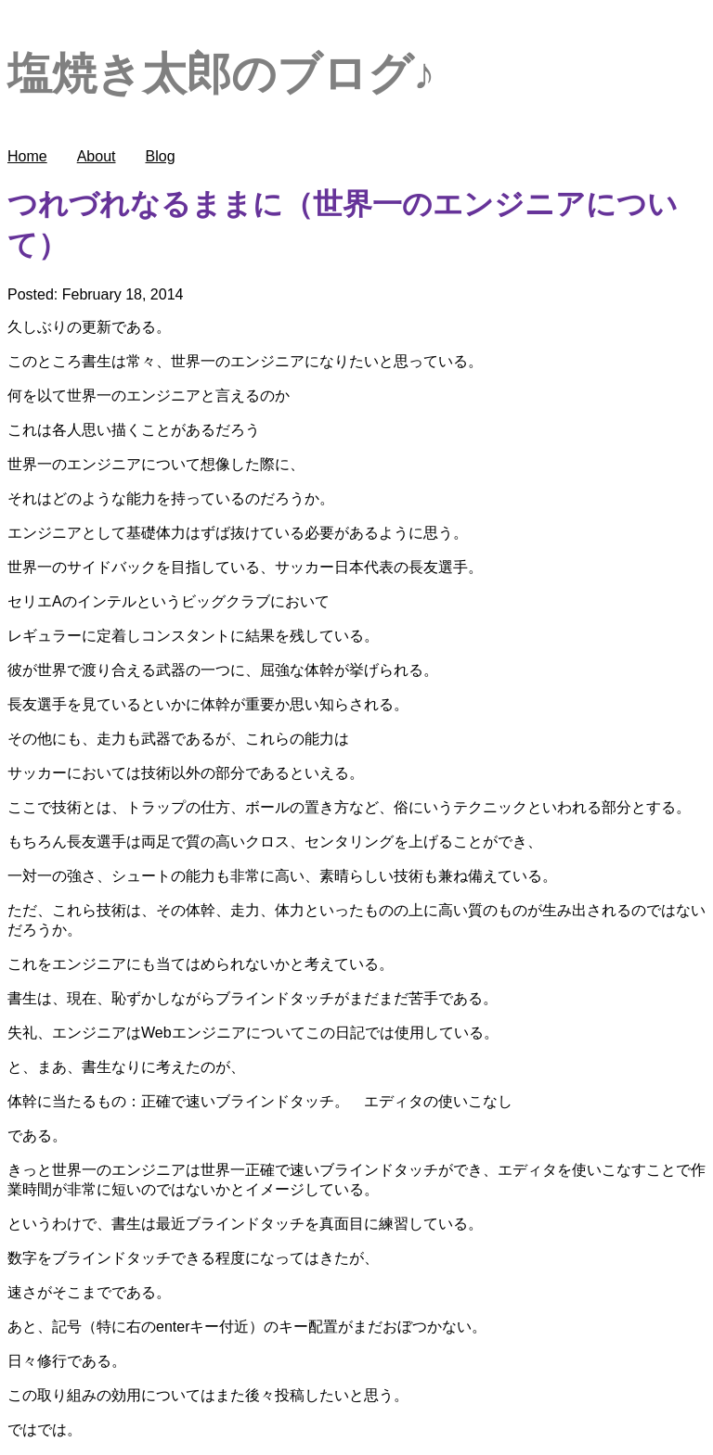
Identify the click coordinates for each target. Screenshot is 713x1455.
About (96, 156)
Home (27, 156)
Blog (160, 156)
